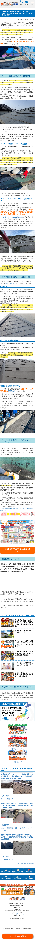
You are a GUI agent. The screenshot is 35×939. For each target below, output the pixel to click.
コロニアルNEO (17, 217)
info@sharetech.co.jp (18, 914)
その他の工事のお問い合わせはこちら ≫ (18, 550)
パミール (6, 217)
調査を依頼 (11, 391)
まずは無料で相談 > (17, 936)
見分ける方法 (9, 283)
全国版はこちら (17, 762)
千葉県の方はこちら (17, 749)
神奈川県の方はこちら (17, 736)
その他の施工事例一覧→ (26, 863)
